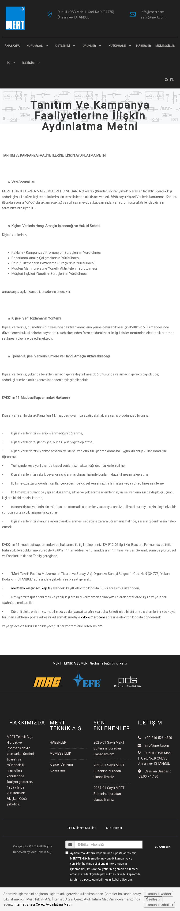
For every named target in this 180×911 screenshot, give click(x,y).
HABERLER (143, 46)
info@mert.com (152, 12)
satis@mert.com (153, 17)
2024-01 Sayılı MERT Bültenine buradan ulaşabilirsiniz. (109, 794)
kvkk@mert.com (93, 617)
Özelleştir (153, 899)
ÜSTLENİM (62, 46)
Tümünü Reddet (158, 894)
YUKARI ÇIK (163, 847)
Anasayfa (12, 46)
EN (169, 80)
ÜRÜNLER (89, 46)
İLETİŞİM (28, 63)
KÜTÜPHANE (117, 46)
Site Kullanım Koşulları (82, 828)
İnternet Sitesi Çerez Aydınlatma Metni (43, 904)
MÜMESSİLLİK (165, 46)
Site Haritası (114, 828)
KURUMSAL (34, 46)
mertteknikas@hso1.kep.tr (30, 588)
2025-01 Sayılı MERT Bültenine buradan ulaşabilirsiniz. (109, 748)
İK (8, 63)
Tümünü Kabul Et (159, 905)
